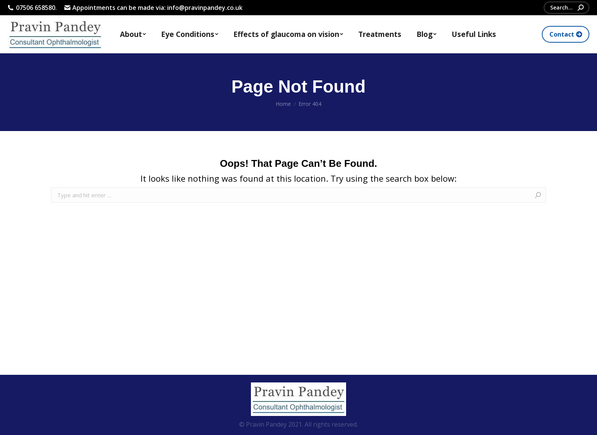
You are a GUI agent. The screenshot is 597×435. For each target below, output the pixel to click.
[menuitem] (132, 34)
